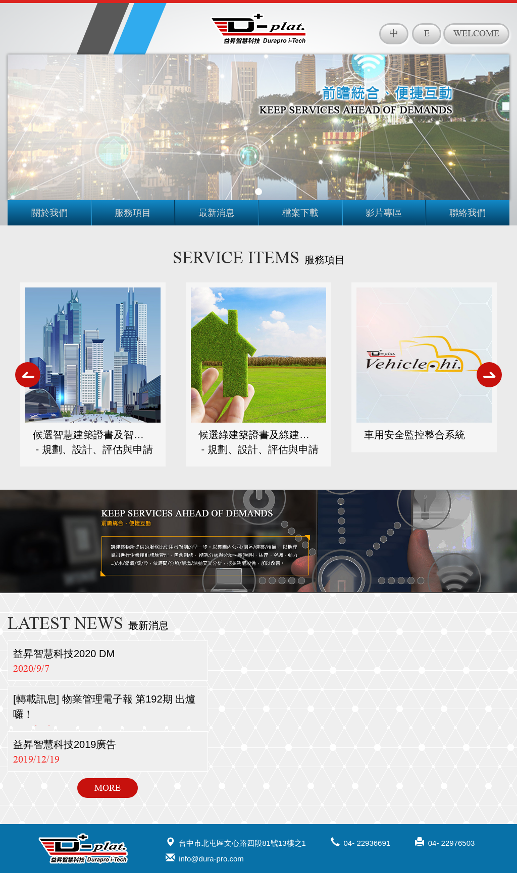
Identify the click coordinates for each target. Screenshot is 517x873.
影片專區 (384, 213)
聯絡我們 (467, 213)
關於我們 (49, 213)
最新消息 (216, 213)
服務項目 (133, 213)
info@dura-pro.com (205, 858)
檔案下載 (300, 213)
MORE (107, 788)
